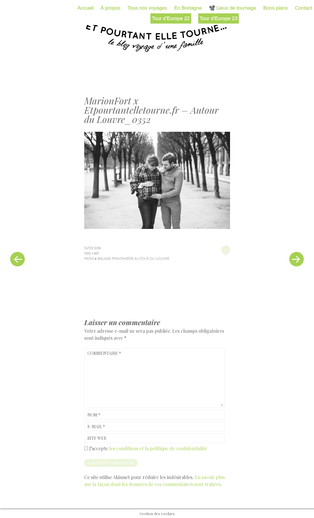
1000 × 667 (91, 253)
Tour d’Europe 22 (171, 18)
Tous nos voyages (147, 8)
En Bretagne (188, 8)
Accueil (85, 8)
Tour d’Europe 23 (218, 18)
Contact (303, 8)
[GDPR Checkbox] (86, 448)
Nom (93, 415)
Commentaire (104, 353)
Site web (96, 438)
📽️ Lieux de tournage (232, 8)
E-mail (96, 426)
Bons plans (275, 8)
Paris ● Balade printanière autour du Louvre (126, 258)
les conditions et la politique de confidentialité (158, 448)
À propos (110, 8)
